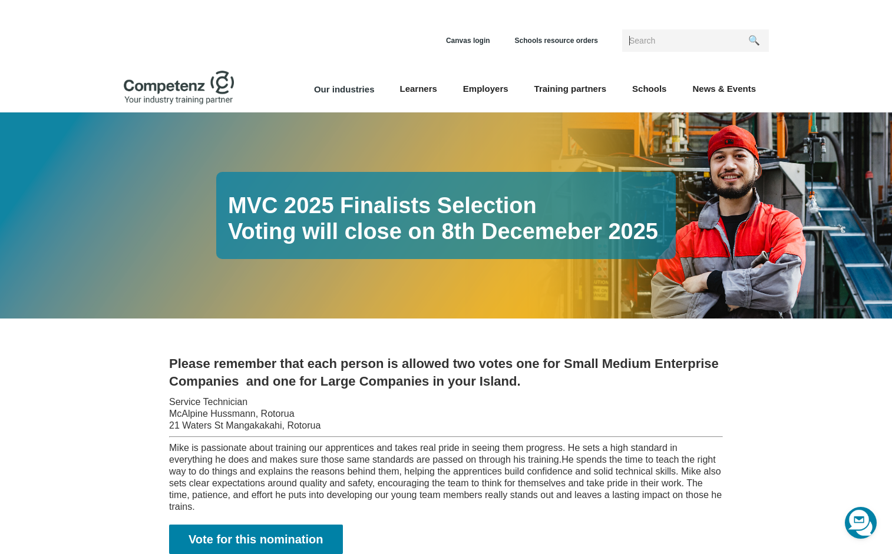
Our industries (344, 89)
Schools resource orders (556, 41)
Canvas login (468, 41)
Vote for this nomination (256, 539)
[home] (178, 87)
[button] (418, 88)
